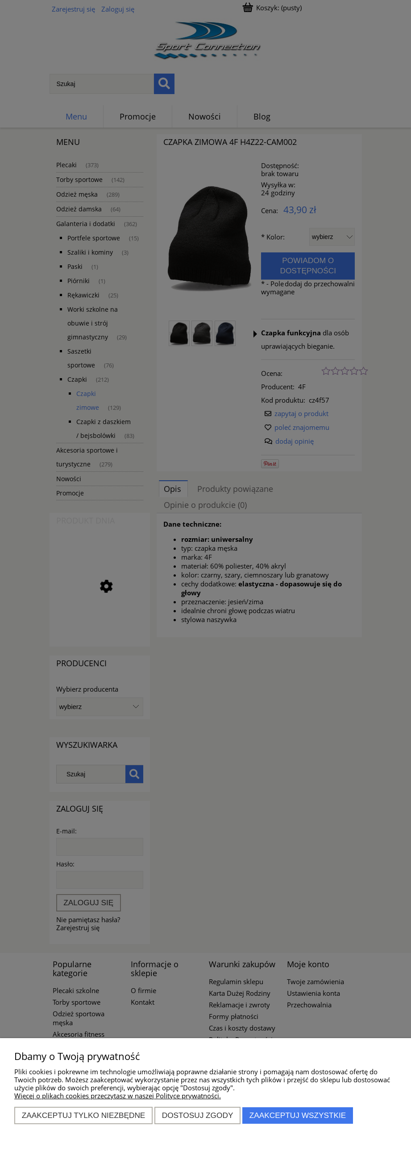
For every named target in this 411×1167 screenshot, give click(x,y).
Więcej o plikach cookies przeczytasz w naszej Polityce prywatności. (117, 1095)
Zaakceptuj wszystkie (297, 1115)
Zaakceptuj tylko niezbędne (83, 1115)
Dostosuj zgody (197, 1115)
